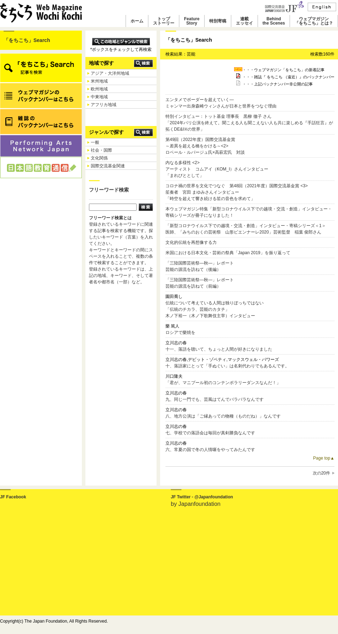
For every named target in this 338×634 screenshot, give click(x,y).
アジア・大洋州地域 (110, 73)
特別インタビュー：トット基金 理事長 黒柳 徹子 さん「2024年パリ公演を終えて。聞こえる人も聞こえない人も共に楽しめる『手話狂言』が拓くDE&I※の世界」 (249, 123)
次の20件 (321, 473)
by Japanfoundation (196, 504)
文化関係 (99, 158)
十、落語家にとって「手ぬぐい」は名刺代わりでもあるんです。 (227, 365)
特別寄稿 (217, 21)
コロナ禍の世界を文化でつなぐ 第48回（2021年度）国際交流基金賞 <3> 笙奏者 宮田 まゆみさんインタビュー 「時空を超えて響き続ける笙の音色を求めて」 (236, 192)
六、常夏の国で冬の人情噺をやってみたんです (210, 449)
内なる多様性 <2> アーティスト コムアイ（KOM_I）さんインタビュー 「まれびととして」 (216, 169)
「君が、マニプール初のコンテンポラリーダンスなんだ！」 (223, 382)
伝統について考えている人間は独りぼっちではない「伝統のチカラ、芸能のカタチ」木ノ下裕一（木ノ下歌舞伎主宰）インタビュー (214, 309)
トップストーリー (163, 21)
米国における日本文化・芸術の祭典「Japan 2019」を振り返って (227, 252)
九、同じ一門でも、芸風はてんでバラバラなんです (214, 399)
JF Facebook (13, 496)
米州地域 (99, 81)
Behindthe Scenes (274, 21)
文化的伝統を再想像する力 (191, 242)
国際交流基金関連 (108, 165)
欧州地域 (99, 89)
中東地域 (99, 96)
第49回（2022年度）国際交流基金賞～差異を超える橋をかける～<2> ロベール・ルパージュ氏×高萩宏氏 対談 (205, 146)
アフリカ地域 (103, 104)
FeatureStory (191, 21)
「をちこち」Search (27, 40)
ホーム (137, 21)
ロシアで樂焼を (180, 332)
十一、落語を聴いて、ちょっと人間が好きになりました (218, 349)
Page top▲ (323, 458)
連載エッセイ (244, 21)
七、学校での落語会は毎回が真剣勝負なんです (210, 432)
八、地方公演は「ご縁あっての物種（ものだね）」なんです (223, 416)
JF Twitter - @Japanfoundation (202, 496)
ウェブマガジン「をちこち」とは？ (314, 21)
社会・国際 (101, 150)
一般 (95, 142)
